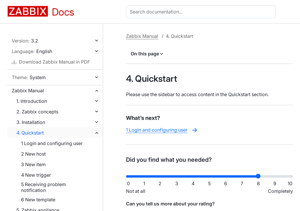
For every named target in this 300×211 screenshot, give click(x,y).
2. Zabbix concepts (37, 112)
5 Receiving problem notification (43, 187)
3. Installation (30, 122)
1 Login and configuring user (52, 143)
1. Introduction (31, 101)
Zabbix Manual (28, 90)
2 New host (33, 154)
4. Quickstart (30, 133)
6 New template (38, 200)
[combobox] (202, 11)
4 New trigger (36, 175)
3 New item (33, 164)
